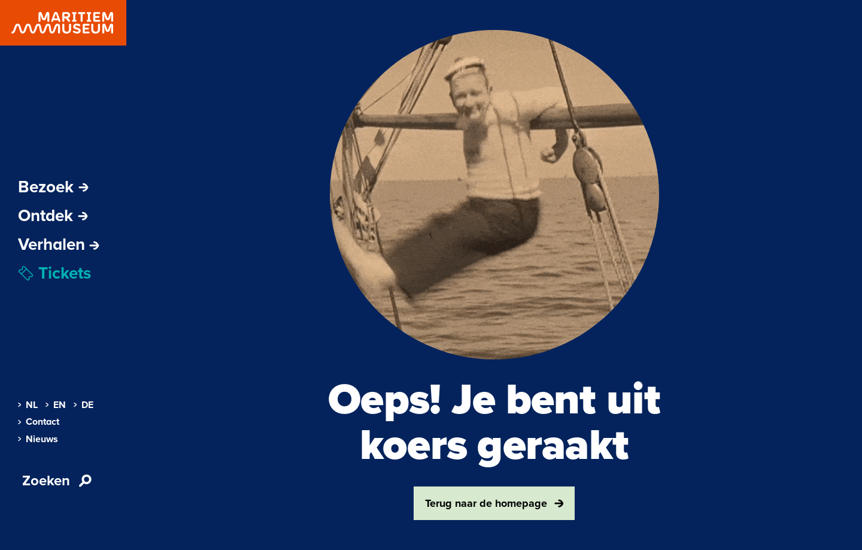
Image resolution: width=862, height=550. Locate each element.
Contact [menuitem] (38, 422)
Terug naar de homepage (494, 503)
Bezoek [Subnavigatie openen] (53, 187)
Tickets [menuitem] (54, 273)
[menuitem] (58, 244)
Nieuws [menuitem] (38, 439)
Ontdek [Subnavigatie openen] (53, 216)
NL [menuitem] (28, 405)
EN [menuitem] (55, 405)
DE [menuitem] (83, 405)
